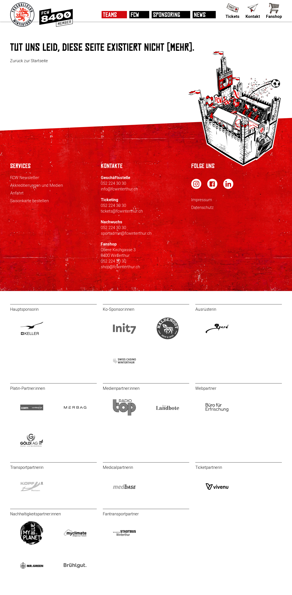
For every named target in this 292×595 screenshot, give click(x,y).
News (200, 14)
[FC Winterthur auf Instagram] (196, 188)
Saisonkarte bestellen (29, 200)
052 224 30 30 (113, 183)
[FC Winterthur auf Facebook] (212, 188)
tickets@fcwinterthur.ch (122, 211)
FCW (135, 14)
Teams (110, 14)
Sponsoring (166, 14)
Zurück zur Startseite (29, 60)
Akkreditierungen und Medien (36, 185)
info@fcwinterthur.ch (119, 189)
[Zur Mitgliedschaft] (56, 25)
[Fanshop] (274, 10)
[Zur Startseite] (22, 25)
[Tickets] (232, 10)
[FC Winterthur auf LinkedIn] (228, 188)
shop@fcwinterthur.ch (120, 266)
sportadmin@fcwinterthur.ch (126, 233)
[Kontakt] (253, 10)
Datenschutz (202, 207)
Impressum (201, 199)
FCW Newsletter (24, 177)
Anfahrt (17, 193)
